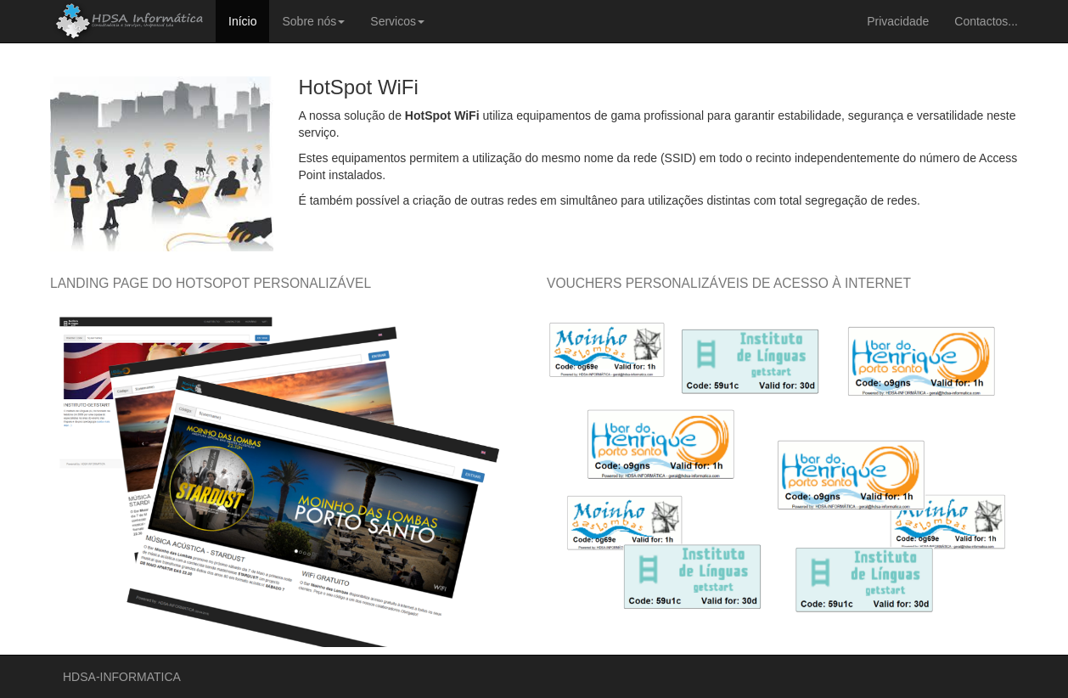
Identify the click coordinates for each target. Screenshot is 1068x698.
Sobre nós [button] (313, 21)
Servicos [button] (397, 21)
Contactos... (986, 21)
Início (242, 21)
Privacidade (898, 21)
